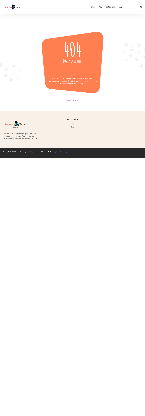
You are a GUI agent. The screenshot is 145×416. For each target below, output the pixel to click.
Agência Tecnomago (61, 152)
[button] (141, 7)
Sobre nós (110, 7)
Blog (100, 7)
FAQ (120, 7)
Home (92, 7)
